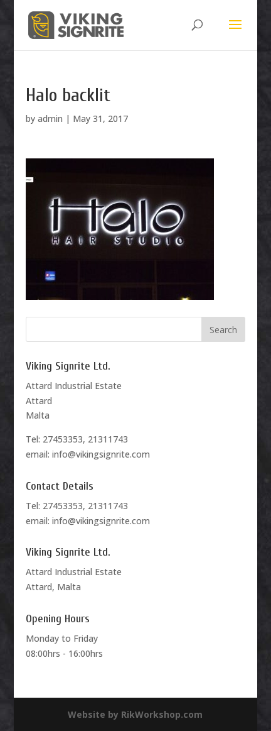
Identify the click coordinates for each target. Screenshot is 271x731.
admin (50, 118)
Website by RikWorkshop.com (135, 714)
